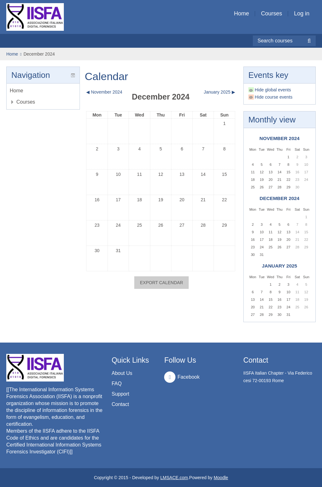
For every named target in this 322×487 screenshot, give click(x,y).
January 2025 (279, 265)
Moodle (221, 477)
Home (241, 13)
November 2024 (279, 138)
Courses (271, 13)
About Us (122, 373)
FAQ (117, 383)
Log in (301, 13)
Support (120, 394)
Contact (120, 404)
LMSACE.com (174, 477)
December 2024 (39, 54)
